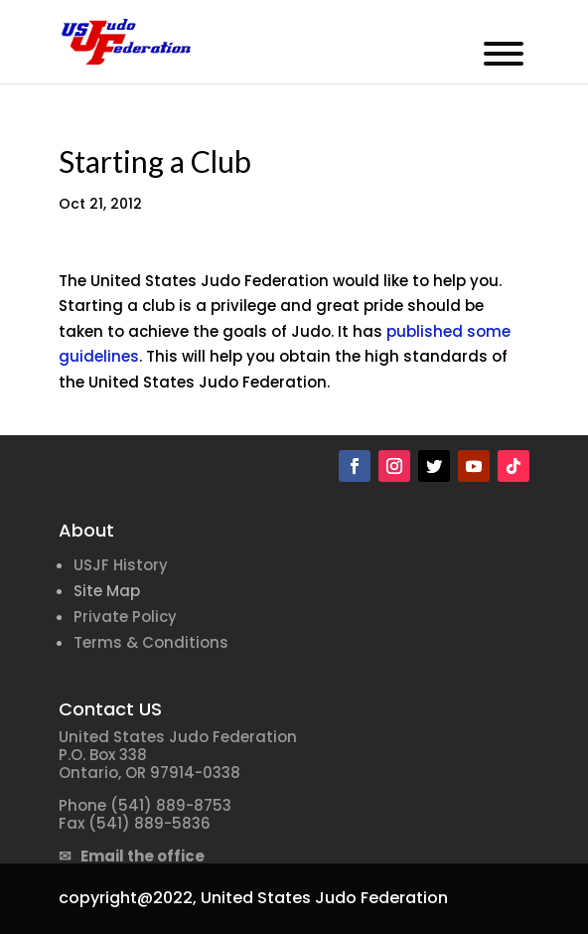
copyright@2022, (128, 897)
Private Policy (125, 616)
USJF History (121, 564)
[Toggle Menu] (503, 54)
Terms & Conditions (151, 642)
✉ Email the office (132, 856)
